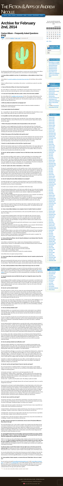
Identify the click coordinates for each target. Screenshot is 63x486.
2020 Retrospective (53, 68)
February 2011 (52, 223)
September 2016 (52, 137)
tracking (26, 468)
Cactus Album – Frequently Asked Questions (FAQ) (19, 34)
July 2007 (51, 254)
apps (16, 38)
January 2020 (52, 122)
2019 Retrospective (53, 70)
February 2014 (52, 176)
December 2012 (52, 198)
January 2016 (52, 147)
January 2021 (52, 120)
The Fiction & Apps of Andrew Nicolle (27, 9)
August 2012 (51, 204)
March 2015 (51, 158)
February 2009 (52, 249)
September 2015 (52, 150)
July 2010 (51, 231)
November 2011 (52, 214)
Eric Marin (51, 275)
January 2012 (52, 212)
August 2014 (51, 166)
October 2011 (52, 215)
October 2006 (52, 258)
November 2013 (52, 180)
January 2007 (52, 255)
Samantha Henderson (53, 287)
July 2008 (51, 250)
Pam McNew (51, 286)
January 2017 (52, 131)
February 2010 (52, 236)
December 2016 (52, 133)
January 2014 (52, 177)
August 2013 (51, 185)
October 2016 (52, 136)
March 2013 (51, 193)
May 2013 (51, 190)
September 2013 (52, 184)
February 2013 (52, 195)
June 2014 (51, 169)
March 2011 (51, 222)
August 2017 (51, 128)
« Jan (47, 41)
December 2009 (52, 239)
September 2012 (52, 203)
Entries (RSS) (27, 483)
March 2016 (51, 144)
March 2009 (51, 247)
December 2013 (52, 179)
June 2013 (51, 188)
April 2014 (51, 172)
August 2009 (51, 244)
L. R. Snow (51, 281)
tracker (24, 468)
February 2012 (52, 211)
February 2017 (52, 129)
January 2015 (52, 161)
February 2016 (52, 145)
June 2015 (51, 153)
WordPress (40, 481)
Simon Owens (52, 289)
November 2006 (52, 257)
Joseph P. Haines (52, 276)
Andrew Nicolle (52, 88)
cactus (9, 468)
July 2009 (51, 246)
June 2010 (51, 233)
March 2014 (51, 174)
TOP (38, 483)
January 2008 (52, 252)
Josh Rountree (52, 278)
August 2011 (51, 217)
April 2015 (51, 157)
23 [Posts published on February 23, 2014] (47, 38)
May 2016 (51, 141)
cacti (19, 38)
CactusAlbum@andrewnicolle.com (20, 461)
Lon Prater (51, 283)
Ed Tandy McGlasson (53, 97)
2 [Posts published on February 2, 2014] (47, 32)
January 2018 (52, 126)
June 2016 (51, 139)
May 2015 (51, 155)
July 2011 (51, 219)
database (16, 468)
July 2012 (51, 206)
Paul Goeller (51, 94)
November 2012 (52, 199)
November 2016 (52, 134)
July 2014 (51, 168)
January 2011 (52, 225)
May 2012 (51, 207)
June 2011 (51, 220)
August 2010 (51, 230)
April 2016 (51, 142)
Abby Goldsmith (52, 272)
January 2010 (52, 238)
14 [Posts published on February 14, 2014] (57, 34)
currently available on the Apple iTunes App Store (18, 79)
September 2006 (52, 260)
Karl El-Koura (51, 280)
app (4, 468)
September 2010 (52, 228)
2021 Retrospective (53, 66)
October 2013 (52, 182)
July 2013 (51, 187)
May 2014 (51, 171)
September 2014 (52, 164)
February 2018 (52, 125)
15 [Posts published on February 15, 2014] (59, 34)
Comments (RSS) (34, 483)
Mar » (50, 41)
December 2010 (52, 227)
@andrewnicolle (14, 462)
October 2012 (52, 201)
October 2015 (52, 149)
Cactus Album (12, 468)
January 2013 (52, 196)
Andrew (12, 38)
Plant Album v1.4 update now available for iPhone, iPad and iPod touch (54, 64)
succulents (20, 468)
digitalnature (30, 481)
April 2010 (51, 234)
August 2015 (51, 152)
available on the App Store (17, 96)
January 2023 (52, 117)
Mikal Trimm (51, 284)
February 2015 (52, 160)
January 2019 (52, 123)
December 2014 (52, 163)
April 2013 (51, 192)
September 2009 (52, 242)
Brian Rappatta (52, 273)
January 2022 (52, 118)
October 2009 (52, 241)
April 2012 (51, 209)
